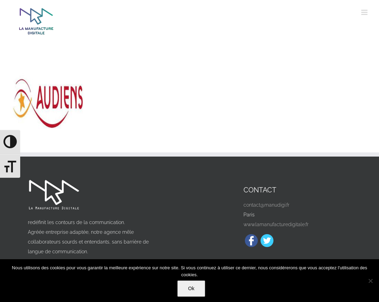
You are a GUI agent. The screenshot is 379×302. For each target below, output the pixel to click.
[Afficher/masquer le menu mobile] (365, 12)
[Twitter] (267, 240)
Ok (191, 288)
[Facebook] (251, 240)
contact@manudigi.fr (266, 205)
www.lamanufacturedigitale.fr (276, 224)
